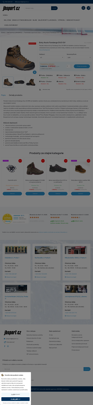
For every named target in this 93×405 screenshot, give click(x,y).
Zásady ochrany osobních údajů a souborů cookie (15, 403)
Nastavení (15, 394)
